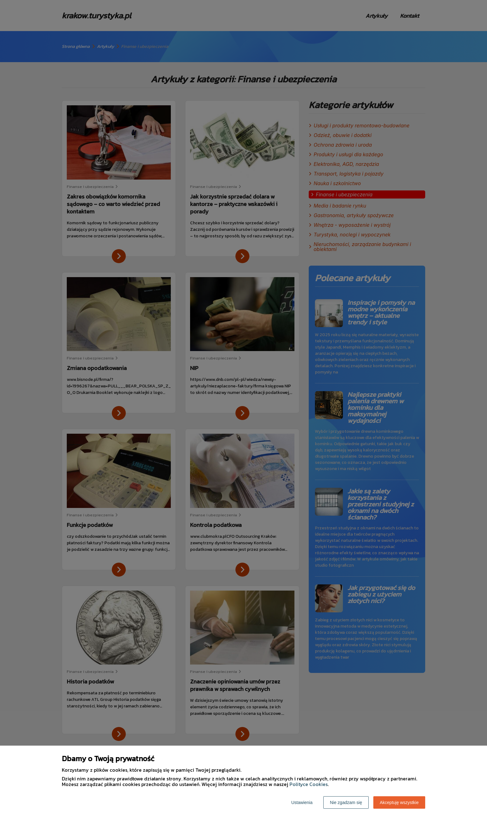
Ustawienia (301, 802)
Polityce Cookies (308, 784)
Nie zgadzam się (346, 802)
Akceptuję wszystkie (399, 802)
